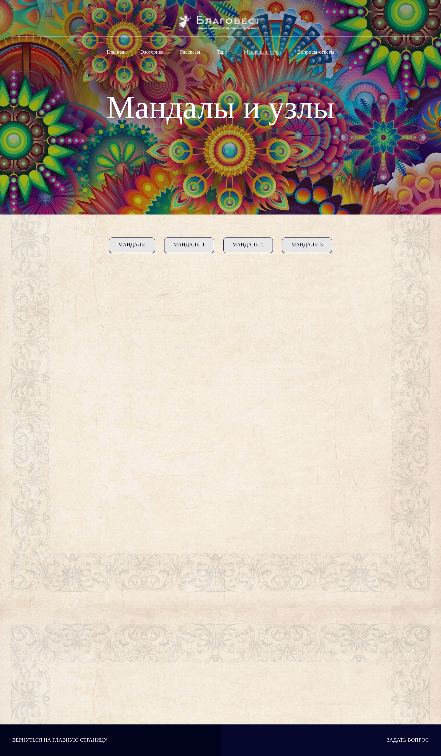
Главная (115, 52)
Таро (222, 52)
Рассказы (190, 52)
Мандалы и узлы (262, 52)
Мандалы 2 (248, 245)
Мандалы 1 (189, 245)
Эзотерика (152, 52)
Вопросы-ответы (315, 52)
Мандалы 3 (307, 245)
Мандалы (132, 245)
